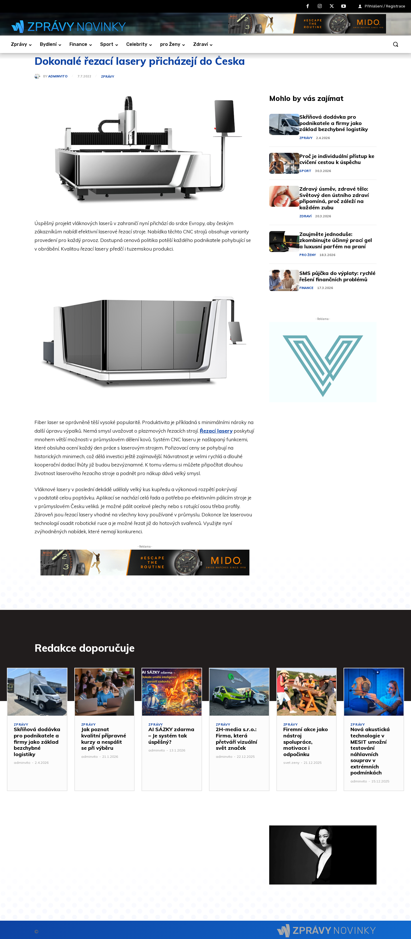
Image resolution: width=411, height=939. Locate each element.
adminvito (57, 76)
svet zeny (291, 762)
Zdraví (305, 216)
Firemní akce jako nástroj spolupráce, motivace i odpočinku (305, 741)
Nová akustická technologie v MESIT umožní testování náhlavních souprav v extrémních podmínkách (370, 751)
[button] (395, 44)
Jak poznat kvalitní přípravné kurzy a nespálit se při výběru (103, 738)
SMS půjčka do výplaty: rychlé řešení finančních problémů (337, 276)
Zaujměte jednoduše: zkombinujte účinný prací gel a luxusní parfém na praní (335, 240)
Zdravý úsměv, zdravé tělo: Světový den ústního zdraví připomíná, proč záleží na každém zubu (334, 198)
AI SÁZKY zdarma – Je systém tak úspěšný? (171, 735)
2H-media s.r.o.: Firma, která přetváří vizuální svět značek (236, 738)
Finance (306, 288)
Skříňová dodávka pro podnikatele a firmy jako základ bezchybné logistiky (333, 123)
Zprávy (107, 76)
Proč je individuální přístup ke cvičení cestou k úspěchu (336, 159)
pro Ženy (307, 255)
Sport (305, 171)
